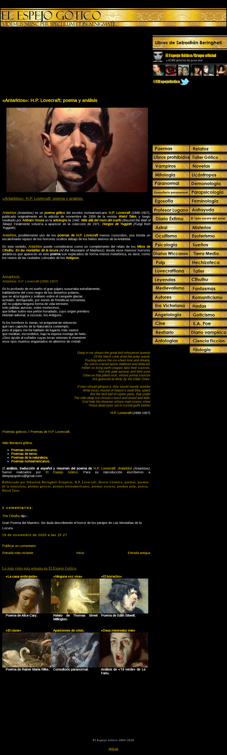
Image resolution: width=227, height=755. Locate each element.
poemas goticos (39, 486)
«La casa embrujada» (21, 576)
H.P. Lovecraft (85, 482)
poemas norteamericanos (71, 486)
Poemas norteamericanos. (30, 461)
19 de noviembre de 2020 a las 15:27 (34, 535)
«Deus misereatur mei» (118, 630)
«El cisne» (13, 630)
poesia (143, 486)
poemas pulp (126, 486)
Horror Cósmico (111, 482)
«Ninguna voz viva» (67, 576)
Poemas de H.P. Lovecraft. (50, 431)
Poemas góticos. (14, 431)
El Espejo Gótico (62, 472)
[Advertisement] (39, 63)
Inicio (80, 553)
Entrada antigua (139, 553)
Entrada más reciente (17, 553)
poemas (130, 482)
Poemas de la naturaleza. (29, 457)
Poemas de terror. (24, 454)
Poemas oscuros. (24, 450)
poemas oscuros (103, 486)
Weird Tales (11, 490)
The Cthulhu (11, 516)
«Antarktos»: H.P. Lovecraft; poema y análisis (49, 100)
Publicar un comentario (19, 546)
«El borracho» (111, 576)
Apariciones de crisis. (68, 630)
